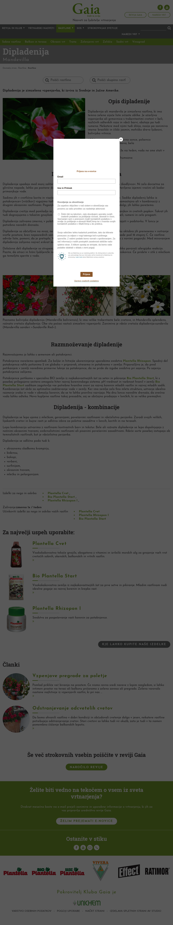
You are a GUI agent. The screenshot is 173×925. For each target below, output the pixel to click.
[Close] (121, 139)
